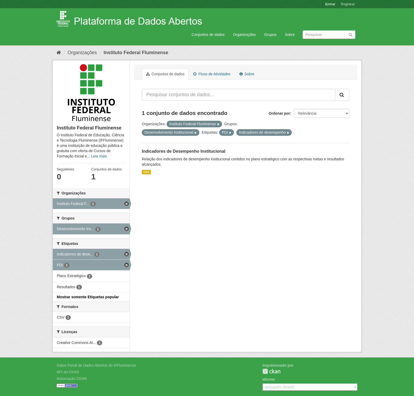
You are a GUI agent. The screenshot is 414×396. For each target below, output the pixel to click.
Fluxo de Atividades (211, 74)
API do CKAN (68, 372)
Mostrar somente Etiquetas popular (88, 297)
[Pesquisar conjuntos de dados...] (238, 95)
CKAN (271, 371)
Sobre (290, 34)
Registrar (348, 4)
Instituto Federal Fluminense (135, 52)
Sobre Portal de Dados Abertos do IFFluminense (96, 365)
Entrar (330, 4)
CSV (146, 172)
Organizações (244, 34)
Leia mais (99, 156)
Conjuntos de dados (208, 34)
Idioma (268, 379)
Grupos (270, 34)
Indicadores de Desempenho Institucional (183, 151)
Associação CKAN (72, 378)
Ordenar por (279, 113)
